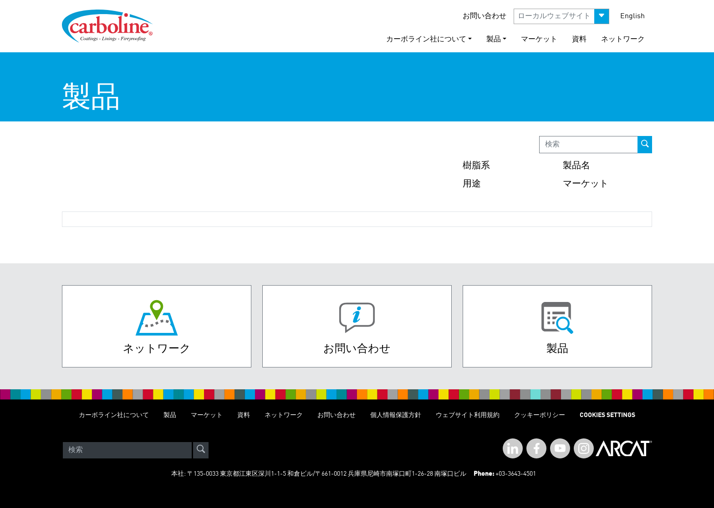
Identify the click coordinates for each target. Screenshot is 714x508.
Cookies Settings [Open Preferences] (607, 415)
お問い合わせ (484, 16)
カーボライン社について (114, 415)
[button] (561, 16)
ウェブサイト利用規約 (468, 415)
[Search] (127, 450)
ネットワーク (623, 39)
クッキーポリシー (539, 415)
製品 (169, 415)
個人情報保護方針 (395, 415)
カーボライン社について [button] (426, 39)
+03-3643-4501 (515, 474)
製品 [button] (493, 39)
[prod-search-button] (645, 144)
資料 (579, 39)
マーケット (539, 39)
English (632, 16)
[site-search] (200, 450)
